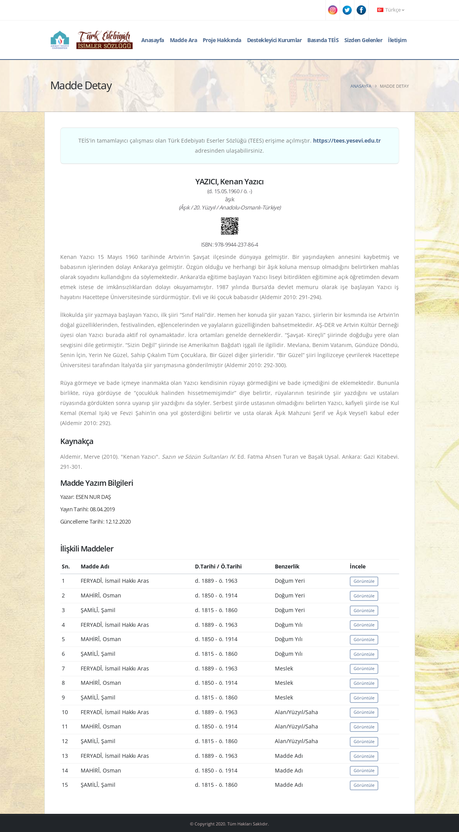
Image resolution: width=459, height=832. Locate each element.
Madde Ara (183, 40)
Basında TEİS (323, 40)
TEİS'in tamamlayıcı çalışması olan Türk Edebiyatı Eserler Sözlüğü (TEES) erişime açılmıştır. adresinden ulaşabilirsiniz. (229, 145)
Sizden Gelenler (363, 40)
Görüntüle (364, 581)
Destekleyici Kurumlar (274, 40)
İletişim (397, 40)
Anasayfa (152, 40)
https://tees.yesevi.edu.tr (347, 140)
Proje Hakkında (222, 40)
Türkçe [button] (390, 10)
